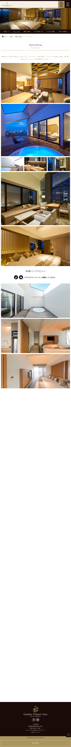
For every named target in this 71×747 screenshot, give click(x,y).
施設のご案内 (27, 31)
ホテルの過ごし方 (38, 31)
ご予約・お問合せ (62, 31)
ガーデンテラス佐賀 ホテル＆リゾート (7, 4)
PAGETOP (68, 735)
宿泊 (11, 36)
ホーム (5, 36)
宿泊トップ (6, 31)
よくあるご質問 (50, 31)
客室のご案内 (16, 31)
